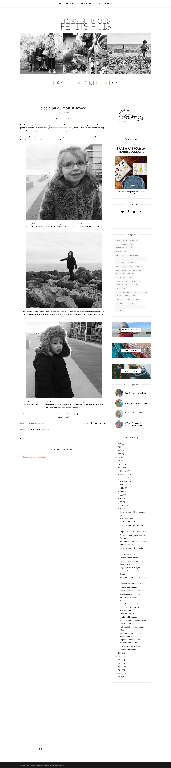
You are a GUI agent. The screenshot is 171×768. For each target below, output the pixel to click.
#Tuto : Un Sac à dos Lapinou (133, 414)
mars (122, 502)
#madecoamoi (122, 266)
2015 (119, 656)
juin (121, 491)
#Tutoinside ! (122, 251)
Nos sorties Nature (124, 274)
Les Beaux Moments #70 (130, 522)
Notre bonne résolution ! (130, 646)
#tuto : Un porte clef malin (136, 403)
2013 (119, 663)
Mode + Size (140, 307)
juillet (122, 488)
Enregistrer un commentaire (34, 457)
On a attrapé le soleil (128, 554)
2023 (119, 447)
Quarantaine (122, 288)
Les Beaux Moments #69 (130, 558)
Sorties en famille (124, 248)
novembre (124, 474)
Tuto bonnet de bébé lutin (135, 393)
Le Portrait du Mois (39, 429)
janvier (122, 508)
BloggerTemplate (58, 765)
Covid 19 (119, 285)
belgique (120, 311)
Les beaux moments (124, 244)
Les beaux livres (123, 270)
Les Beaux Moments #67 (129, 617)
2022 (119, 450)
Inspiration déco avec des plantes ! (133, 532)
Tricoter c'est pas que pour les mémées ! (134, 259)
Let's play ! (137, 270)
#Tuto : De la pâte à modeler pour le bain (133, 424)
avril (121, 498)
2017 (119, 467)
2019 (119, 461)
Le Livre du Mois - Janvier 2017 (132, 590)
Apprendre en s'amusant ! (127, 255)
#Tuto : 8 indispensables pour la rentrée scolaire (131, 193)
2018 (119, 464)
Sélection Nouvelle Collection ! (132, 584)
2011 (119, 670)
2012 (119, 667)
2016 (119, 653)
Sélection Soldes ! (127, 614)
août (121, 485)
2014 (119, 660)
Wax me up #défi (126, 518)
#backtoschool (132, 285)
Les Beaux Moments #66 (130, 649)
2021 (119, 454)
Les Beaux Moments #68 (130, 587)
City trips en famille (125, 303)
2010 (120, 673)
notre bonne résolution (62, 128)
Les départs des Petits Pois (128, 299)
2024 (120, 444)
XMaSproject (135, 266)
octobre (123, 478)
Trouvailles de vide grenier (128, 281)
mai (121, 495)
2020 (120, 457)
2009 (120, 677)
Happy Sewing (132, 240)
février (122, 505)
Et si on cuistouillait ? (126, 263)
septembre (124, 481)
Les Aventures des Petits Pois (36, 765)
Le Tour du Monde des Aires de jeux (131, 292)
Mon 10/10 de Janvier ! (129, 597)
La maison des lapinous (126, 296)
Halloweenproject (124, 307)
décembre (124, 471)
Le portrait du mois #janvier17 (132, 567)
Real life (120, 240)
